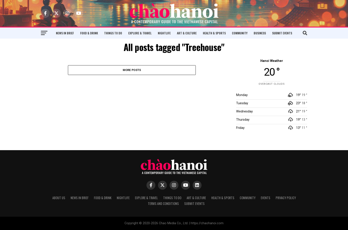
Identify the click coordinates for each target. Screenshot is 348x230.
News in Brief (65, 33)
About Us (58, 197)
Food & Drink (89, 33)
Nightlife (164, 33)
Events (265, 197)
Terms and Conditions (163, 203)
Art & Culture (187, 33)
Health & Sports (214, 33)
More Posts (132, 70)
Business (260, 33)
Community (239, 33)
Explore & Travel (140, 33)
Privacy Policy (286, 197)
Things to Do (113, 33)
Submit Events (282, 33)
